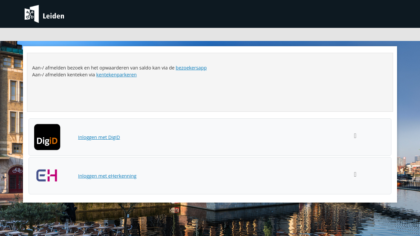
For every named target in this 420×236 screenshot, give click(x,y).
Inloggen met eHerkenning (107, 176)
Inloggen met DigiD (99, 137)
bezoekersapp (191, 68)
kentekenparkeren (116, 74)
